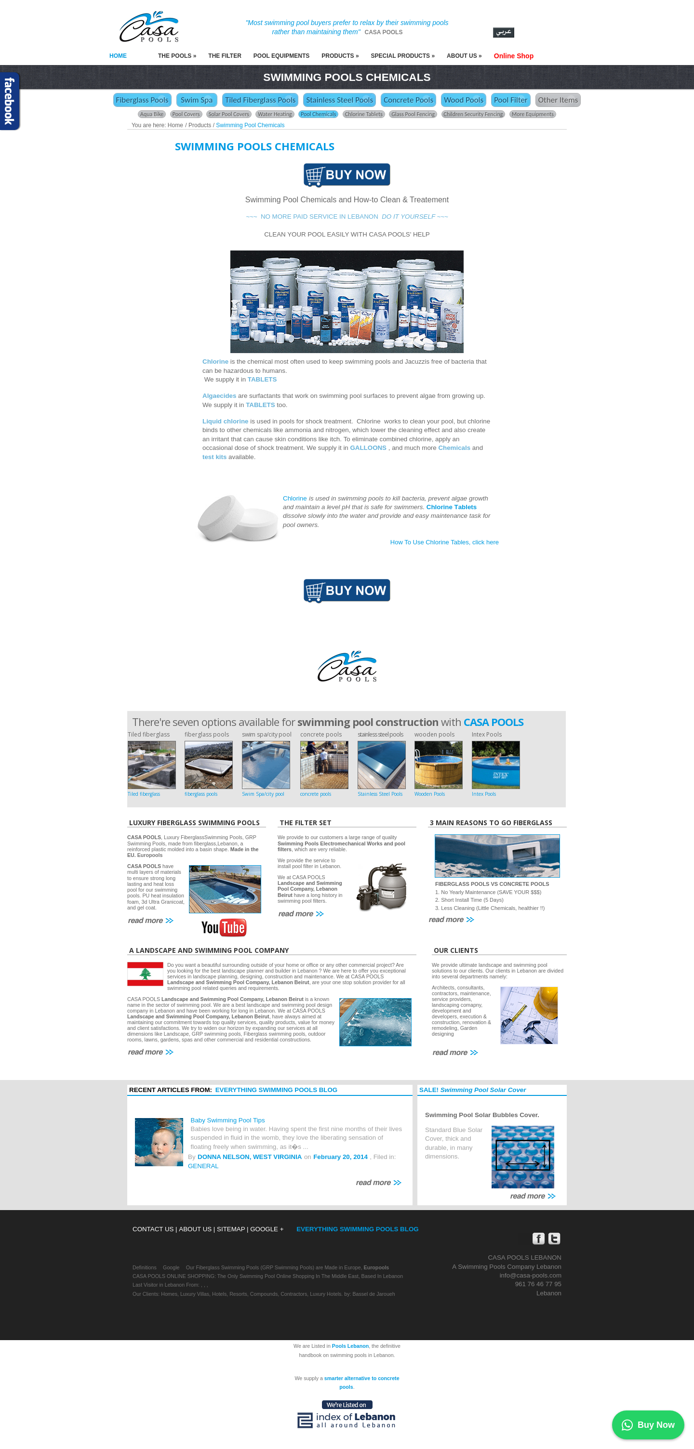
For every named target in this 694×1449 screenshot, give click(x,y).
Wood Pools (463, 100)
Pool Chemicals (318, 114)
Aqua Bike (151, 114)
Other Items (558, 100)
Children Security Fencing (473, 114)
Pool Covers (186, 114)
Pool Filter (511, 100)
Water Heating (275, 114)
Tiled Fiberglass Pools (260, 100)
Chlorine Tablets (364, 114)
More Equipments (533, 114)
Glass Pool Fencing (413, 114)
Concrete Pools (408, 100)
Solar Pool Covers (229, 114)
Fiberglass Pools (142, 100)
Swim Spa (197, 100)
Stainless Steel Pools (339, 100)
